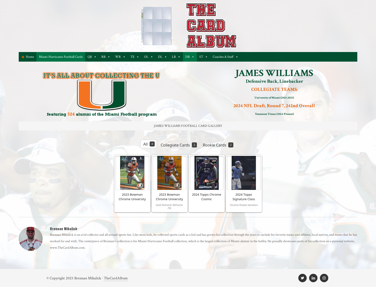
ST (203, 57)
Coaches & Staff (225, 57)
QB (92, 57)
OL (148, 57)
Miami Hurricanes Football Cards (61, 57)
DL (162, 57)
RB (105, 57)
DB (189, 57)
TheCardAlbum (116, 278)
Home (30, 57)
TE (134, 57)
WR (120, 57)
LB (176, 57)
